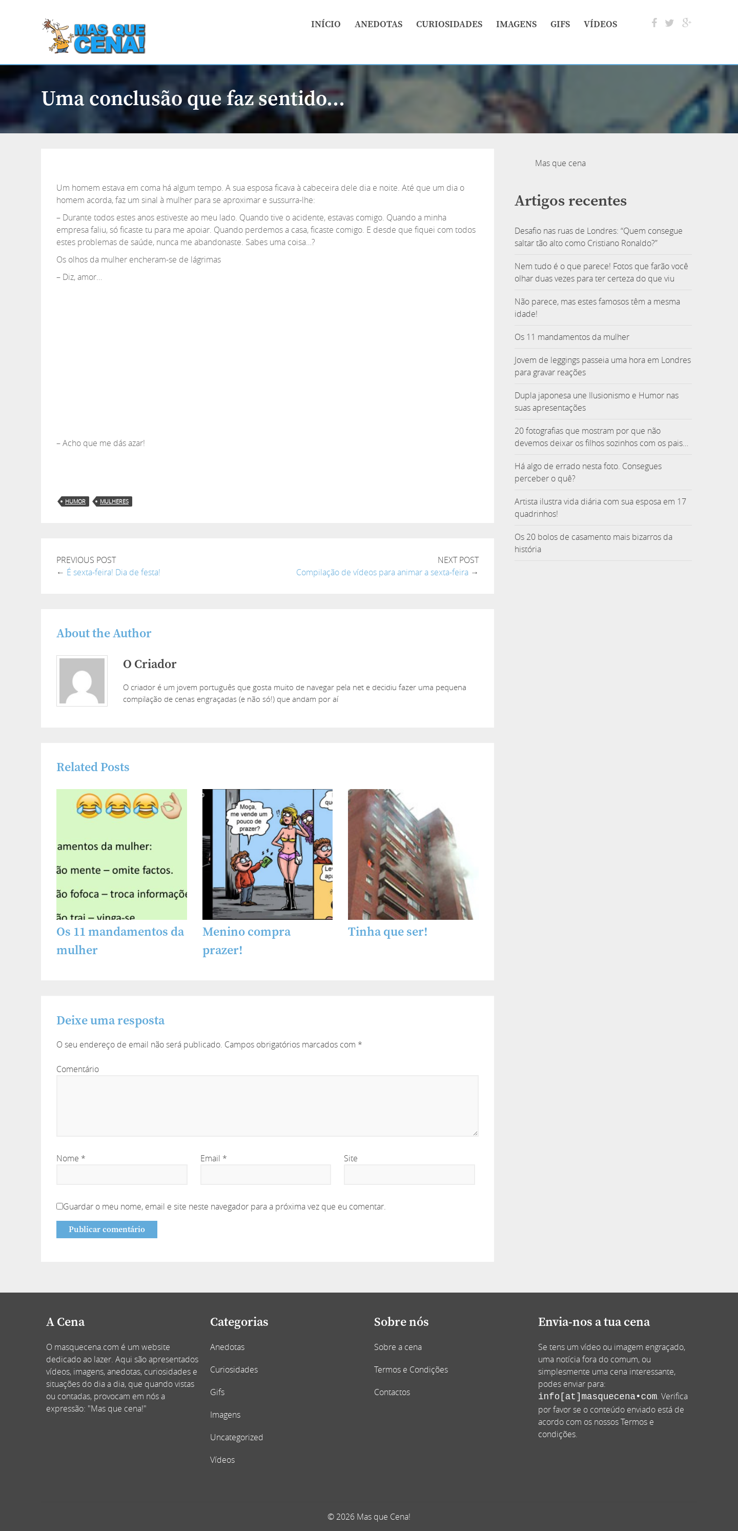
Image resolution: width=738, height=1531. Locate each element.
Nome (71, 1158)
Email (213, 1158)
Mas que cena (560, 163)
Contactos (392, 1392)
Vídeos (600, 24)
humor (75, 501)
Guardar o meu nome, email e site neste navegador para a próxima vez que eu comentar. (224, 1206)
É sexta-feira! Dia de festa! (113, 572)
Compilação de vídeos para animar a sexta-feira (382, 572)
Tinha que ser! (388, 932)
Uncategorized (236, 1437)
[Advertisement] (267, 360)
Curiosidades (449, 24)
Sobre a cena (398, 1347)
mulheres (114, 501)
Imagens (516, 24)
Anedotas (378, 24)
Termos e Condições (411, 1369)
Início (326, 24)
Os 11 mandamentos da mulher (572, 337)
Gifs (560, 24)
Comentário (77, 1069)
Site (351, 1158)
